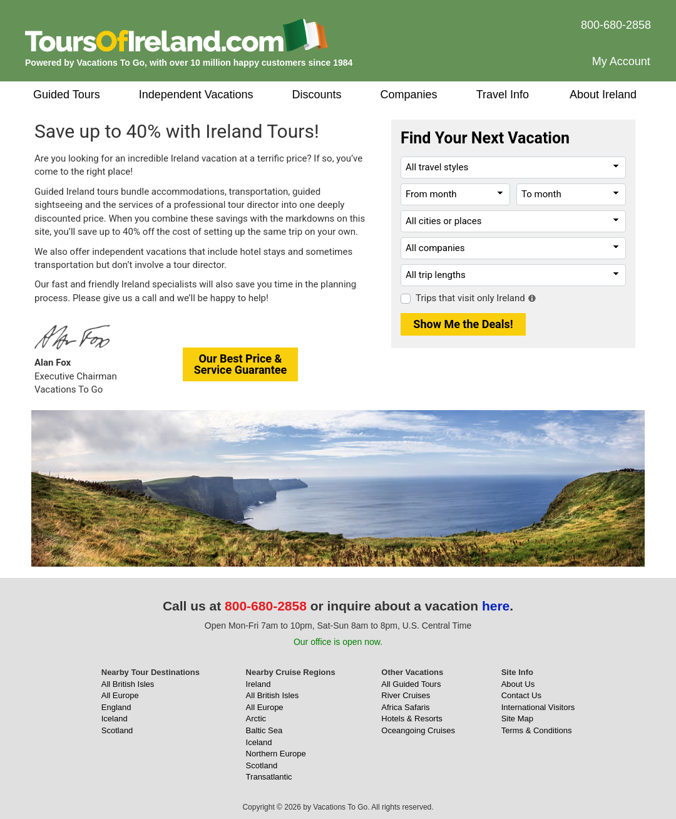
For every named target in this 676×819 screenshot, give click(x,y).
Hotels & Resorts (412, 718)
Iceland (114, 718)
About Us (518, 684)
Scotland (117, 730)
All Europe (120, 695)
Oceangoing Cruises (418, 730)
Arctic (256, 718)
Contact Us (521, 695)
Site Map (517, 718)
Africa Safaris (405, 707)
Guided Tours (66, 94)
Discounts (317, 94)
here (496, 606)
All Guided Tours (411, 684)
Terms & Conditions (536, 730)
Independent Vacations (196, 94)
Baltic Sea (264, 730)
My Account (621, 61)
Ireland (258, 684)
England (116, 707)
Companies (409, 94)
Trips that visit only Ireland (470, 298)
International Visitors (538, 707)
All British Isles (128, 684)
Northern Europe (276, 753)
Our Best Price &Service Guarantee (240, 364)
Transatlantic (269, 776)
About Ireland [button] (603, 94)
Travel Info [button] (502, 94)
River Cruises (405, 695)
